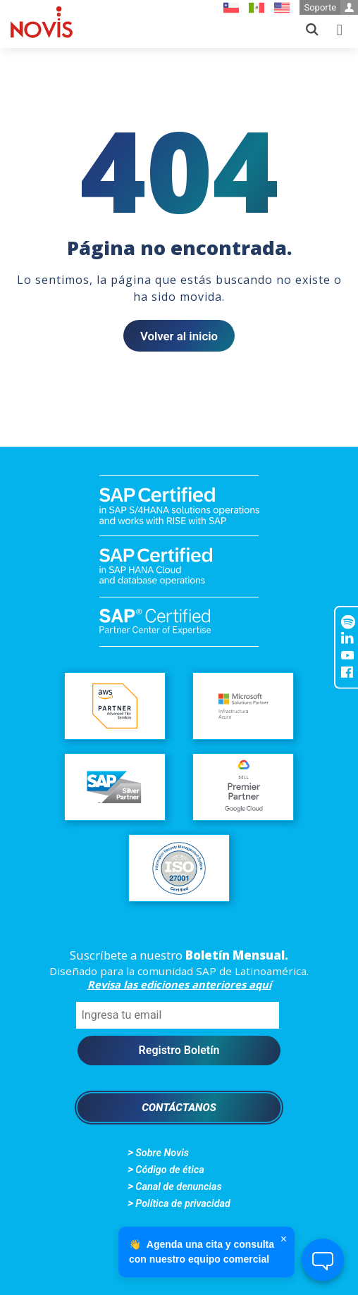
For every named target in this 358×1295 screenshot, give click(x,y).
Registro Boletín (179, 1050)
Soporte (331, 7)
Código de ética (169, 1170)
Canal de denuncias (178, 1187)
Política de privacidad (182, 1204)
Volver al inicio (179, 336)
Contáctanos (179, 1107)
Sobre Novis (162, 1153)
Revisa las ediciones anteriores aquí (179, 984)
